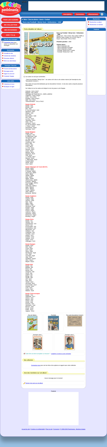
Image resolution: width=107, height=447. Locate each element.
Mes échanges (10, 30)
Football (47, 19)
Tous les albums (10, 20)
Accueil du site (26, 429)
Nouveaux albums (9, 58)
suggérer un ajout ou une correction (61, 353)
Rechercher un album (96, 22)
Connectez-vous (9, 42)
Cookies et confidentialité (38, 429)
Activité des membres (10, 56)
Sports (41, 19)
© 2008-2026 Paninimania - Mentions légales (72, 429)
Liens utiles (10, 81)
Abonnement (93, 14)
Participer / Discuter (11, 65)
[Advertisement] (96, 62)
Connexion (80, 14)
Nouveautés (10, 50)
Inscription (67, 14)
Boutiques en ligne (9, 86)
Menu (25, 19)
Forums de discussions (10, 68)
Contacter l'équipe (9, 76)
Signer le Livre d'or (9, 73)
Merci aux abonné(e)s (10, 61)
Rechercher (96, 19)
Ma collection (10, 25)
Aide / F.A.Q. (10, 35)
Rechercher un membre (96, 24)
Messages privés (8, 71)
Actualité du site (8, 53)
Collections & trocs (9, 84)
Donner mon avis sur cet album (34, 383)
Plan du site (49, 429)
